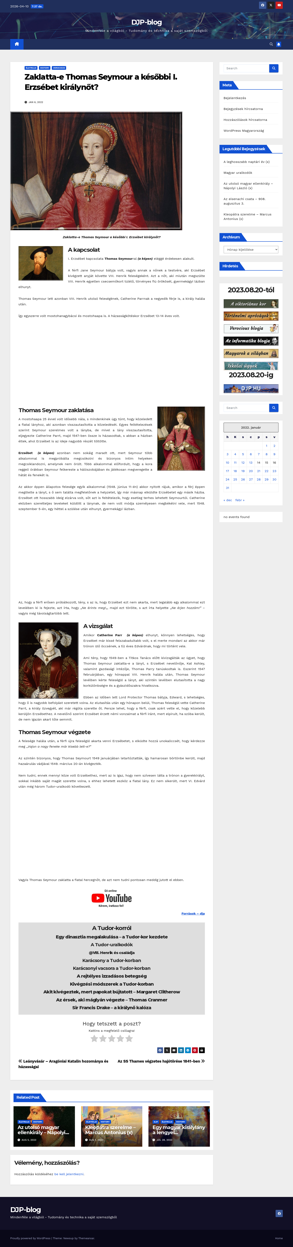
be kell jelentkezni (68, 1174)
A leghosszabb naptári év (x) (247, 162)
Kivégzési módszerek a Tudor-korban (112, 984)
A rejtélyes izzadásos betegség (112, 976)
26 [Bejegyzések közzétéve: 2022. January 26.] (243, 479)
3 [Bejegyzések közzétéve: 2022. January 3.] (227, 454)
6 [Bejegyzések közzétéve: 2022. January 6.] (251, 454)
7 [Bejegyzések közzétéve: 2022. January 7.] (259, 454)
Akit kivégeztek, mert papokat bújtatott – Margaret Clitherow (111, 992)
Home (279, 1238)
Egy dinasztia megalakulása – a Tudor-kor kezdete (111, 937)
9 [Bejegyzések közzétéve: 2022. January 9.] (274, 454)
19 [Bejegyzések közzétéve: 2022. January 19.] (243, 471)
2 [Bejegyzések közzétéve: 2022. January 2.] (274, 446)
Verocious (59, 68)
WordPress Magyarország (244, 131)
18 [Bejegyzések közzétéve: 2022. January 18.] (235, 471)
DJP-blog (146, 22)
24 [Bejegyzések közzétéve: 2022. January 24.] (228, 479)
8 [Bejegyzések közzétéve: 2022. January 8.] (267, 454)
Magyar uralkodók (238, 173)
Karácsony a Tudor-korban (111, 960)
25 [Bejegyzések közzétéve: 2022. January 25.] (235, 479)
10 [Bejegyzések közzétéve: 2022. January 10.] (227, 462)
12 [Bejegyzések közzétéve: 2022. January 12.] (243, 462)
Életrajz (31, 68)
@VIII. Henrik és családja (112, 952)
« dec (228, 500)
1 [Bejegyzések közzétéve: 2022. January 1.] (266, 446)
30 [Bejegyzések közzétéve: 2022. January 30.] (274, 479)
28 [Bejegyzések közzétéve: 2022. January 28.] (259, 479)
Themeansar (86, 1238)
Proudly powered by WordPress (30, 1238)
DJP (156, 1122)
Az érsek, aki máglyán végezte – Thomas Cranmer (111, 1000)
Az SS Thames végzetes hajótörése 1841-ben (161, 1061)
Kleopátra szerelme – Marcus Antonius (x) (110, 1129)
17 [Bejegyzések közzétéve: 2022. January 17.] (227, 471)
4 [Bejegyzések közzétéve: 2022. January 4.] (235, 454)
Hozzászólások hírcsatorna (245, 120)
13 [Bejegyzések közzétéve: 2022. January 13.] (250, 462)
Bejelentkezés (235, 98)
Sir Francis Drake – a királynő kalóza (111, 1007)
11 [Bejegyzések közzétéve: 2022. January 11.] (235, 462)
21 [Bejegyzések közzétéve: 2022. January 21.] (258, 471)
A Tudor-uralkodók (112, 944)
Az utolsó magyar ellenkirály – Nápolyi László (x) (41, 1132)
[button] (271, 44)
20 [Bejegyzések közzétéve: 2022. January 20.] (251, 471)
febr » (239, 500)
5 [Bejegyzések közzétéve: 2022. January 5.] (243, 454)
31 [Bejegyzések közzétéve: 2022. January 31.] (227, 488)
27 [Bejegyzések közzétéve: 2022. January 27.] (251, 479)
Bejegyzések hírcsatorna (243, 109)
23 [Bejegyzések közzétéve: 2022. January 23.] (274, 471)
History (44, 68)
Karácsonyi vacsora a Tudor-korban (111, 968)
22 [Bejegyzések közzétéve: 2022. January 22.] (267, 471)
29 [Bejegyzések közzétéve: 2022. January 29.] (266, 479)
